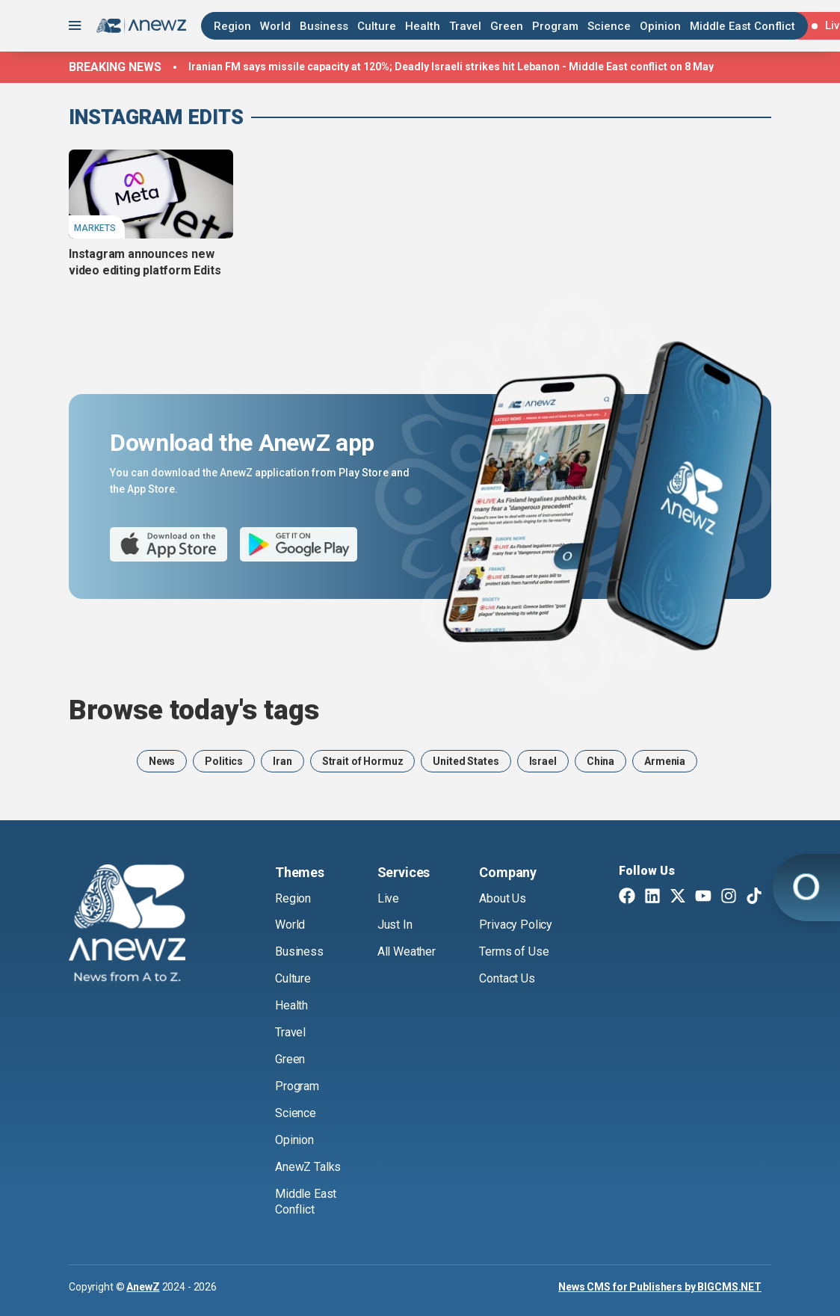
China (600, 761)
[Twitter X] (678, 897)
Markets (95, 228)
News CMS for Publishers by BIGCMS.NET (660, 1287)
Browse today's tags (194, 710)
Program (555, 26)
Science (609, 26)
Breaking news (115, 67)
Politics (224, 761)
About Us (502, 898)
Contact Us (506, 978)
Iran (282, 761)
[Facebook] (627, 897)
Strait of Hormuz (363, 761)
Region (232, 26)
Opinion (660, 26)
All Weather (406, 951)
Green (506, 26)
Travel (465, 26)
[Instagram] (728, 897)
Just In (395, 924)
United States (465, 761)
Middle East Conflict (742, 26)
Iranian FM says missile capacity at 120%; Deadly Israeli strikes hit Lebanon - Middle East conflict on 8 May (451, 66)
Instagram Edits (156, 117)
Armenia (664, 761)
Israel (543, 761)
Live (388, 898)
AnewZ (142, 1287)
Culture (376, 26)
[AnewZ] (127, 925)
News (162, 761)
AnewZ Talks (308, 1167)
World (275, 26)
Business (324, 26)
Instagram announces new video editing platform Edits (144, 262)
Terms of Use (514, 951)
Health (422, 26)
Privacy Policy (515, 924)
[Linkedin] (652, 897)
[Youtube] (703, 897)
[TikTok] (754, 897)
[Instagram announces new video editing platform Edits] (151, 194)
